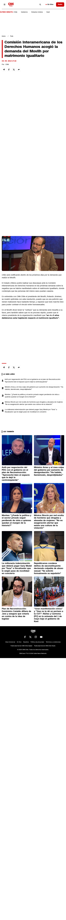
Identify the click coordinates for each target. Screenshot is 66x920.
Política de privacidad (37, 642)
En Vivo (49, 4)
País (11, 36)
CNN (7, 64)
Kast (48, 12)
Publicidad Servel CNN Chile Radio (44, 646)
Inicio (4, 36)
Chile (15, 12)
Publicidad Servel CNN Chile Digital (21, 646)
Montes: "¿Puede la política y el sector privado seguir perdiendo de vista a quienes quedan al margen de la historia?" (32, 395)
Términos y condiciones (53, 642)
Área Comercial (10, 642)
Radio (60, 4)
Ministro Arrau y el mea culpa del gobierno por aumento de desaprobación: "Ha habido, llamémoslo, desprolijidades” (34, 388)
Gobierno (24, 12)
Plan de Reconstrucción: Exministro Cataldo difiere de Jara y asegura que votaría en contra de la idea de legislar (16, 613)
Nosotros (26, 642)
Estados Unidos (37, 12)
